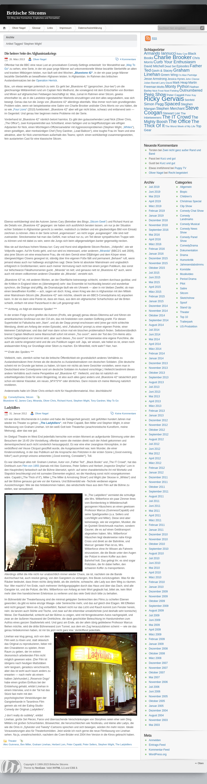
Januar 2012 (156, 472)
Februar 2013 (157, 410)
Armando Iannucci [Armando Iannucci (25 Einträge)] (160, 53)
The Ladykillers (123, 744)
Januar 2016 (156, 253)
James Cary (25, 400)
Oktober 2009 (157, 601)
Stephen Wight (81, 400)
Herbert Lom (58, 744)
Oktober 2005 (157, 701)
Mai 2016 (154, 234)
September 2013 (159, 377)
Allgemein (186, 186)
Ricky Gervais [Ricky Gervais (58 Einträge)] (164, 98)
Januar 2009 (156, 644)
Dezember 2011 (158, 477)
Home (5, 28)
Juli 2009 (154, 615)
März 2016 (155, 244)
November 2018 (158, 225)
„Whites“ (128, 127)
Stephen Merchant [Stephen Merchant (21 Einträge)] (170, 108)
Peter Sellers (90, 744)
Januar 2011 (156, 529)
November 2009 (158, 596)
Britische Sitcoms (26, 13)
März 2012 (155, 463)
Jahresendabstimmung (193, 264)
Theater (12, 741)
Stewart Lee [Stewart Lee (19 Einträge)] (171, 113)
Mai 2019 (154, 196)
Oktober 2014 (157, 315)
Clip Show (186, 206)
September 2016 (159, 229)
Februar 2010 (157, 582)
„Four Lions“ (20, 109)
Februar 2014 (157, 353)
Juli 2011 (154, 501)
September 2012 (159, 434)
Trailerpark (186, 321)
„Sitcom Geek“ (97, 221)
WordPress (11, 766)
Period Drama (188, 279)
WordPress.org (158, 754)
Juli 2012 (154, 444)
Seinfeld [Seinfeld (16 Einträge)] (189, 100)
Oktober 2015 (157, 267)
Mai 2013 (154, 396)
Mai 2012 (154, 453)
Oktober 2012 (157, 429)
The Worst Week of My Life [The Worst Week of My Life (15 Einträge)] (180, 126)
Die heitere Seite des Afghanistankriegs (30, 53)
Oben (201, 763)
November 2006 (158, 682)
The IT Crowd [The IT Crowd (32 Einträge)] (176, 117)
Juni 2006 (154, 691)
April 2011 (155, 515)
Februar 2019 (157, 210)
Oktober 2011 (157, 486)
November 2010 (158, 539)
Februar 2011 (157, 525)
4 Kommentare (128, 59)
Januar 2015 (156, 301)
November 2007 (158, 667)
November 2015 (158, 263)
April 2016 (155, 239)
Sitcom (29, 397)
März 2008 (155, 658)
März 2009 (155, 634)
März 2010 (155, 577)
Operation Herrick (46, 80)
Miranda (37, 400)
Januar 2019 (156, 215)
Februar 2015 (157, 296)
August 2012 (156, 439)
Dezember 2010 (158, 534)
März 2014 (155, 348)
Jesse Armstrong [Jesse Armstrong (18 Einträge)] (155, 79)
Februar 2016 (157, 248)
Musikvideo (186, 274)
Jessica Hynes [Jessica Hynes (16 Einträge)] (176, 79)
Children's (186, 196)
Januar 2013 (156, 415)
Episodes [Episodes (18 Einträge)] (182, 66)
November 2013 (158, 367)
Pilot (182, 283)
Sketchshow (187, 298)
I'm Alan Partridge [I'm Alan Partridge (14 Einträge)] (187, 75)
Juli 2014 (154, 329)
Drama (184, 255)
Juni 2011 (154, 505)
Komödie (185, 269)
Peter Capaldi (74, 744)
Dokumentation (189, 250)
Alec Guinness (11, 744)
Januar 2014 (156, 358)
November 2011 (158, 482)
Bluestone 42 (10, 400)
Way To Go (113, 400)
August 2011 (156, 496)
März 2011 (155, 520)
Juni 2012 (154, 448)
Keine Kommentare (125, 413)
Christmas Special (190, 201)
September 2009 (159, 605)
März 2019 (155, 206)
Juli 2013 (154, 386)
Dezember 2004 (158, 710)
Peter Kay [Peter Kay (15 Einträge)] (190, 95)
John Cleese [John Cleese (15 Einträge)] (192, 79)
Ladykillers (12, 407)
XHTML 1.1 (58, 768)
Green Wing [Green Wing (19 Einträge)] (169, 75)
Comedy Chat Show (192, 210)
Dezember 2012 (158, 420)
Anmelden (155, 740)
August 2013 (156, 382)
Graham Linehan (41, 744)
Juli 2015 (154, 272)
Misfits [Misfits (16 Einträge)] (161, 86)
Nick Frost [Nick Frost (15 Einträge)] (158, 90)
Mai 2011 (154, 510)
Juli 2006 (154, 686)
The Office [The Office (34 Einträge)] (179, 121)
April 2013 (155, 401)
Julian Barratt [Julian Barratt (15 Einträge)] (151, 82)
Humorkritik (187, 259)
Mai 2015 (154, 282)
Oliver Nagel (19, 28)
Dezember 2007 (158, 663)
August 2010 (156, 553)
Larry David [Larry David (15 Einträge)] (165, 82)
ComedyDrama (16, 397)
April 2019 (155, 201)
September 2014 (159, 320)
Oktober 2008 (157, 653)
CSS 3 (73, 768)
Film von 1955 (30, 465)
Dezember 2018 (158, 220)
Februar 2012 (157, 467)
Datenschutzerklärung (90, 28)
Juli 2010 (154, 558)
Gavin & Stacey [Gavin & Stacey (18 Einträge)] (161, 70)
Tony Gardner (98, 400)
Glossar (36, 28)
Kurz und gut (168, 158)
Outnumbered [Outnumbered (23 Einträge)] (190, 90)
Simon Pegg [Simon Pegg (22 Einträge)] (154, 104)
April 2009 (155, 629)
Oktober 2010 (157, 544)
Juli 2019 (154, 186)
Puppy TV (180, 168)
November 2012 (158, 425)
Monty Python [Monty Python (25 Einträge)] (177, 86)
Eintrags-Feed (157, 744)
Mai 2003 (154, 724)
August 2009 (156, 610)
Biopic (183, 191)
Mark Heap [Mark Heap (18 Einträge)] (180, 82)
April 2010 (155, 572)
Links (50, 28)
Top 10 (184, 317)
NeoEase (40, 768)
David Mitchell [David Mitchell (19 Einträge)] (154, 66)
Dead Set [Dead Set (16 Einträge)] (170, 66)
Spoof (183, 302)
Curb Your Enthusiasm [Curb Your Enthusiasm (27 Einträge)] (174, 62)
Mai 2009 (154, 624)
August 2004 (156, 715)
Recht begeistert (178, 172)
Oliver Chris (49, 400)
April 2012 (155, 458)
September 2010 (159, 548)
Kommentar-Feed (159, 749)
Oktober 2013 (157, 372)
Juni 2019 (154, 191)
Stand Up (185, 307)
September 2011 (159, 491)
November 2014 (158, 310)
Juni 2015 (154, 277)
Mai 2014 (154, 339)
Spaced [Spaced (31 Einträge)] (172, 103)
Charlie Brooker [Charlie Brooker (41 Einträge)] (173, 57)
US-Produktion (188, 326)
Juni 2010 (154, 563)
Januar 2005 (156, 705)
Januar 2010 (156, 586)
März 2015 (155, 291)
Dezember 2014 (158, 305)
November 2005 (158, 696)
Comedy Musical (190, 224)
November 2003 (158, 720)
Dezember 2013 (158, 363)
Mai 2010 (154, 567)
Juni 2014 (154, 334)
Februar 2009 (157, 639)
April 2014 (155, 344)
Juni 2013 (154, 391)
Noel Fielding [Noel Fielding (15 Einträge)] (171, 90)
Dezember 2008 (158, 648)
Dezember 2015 (158, 258)
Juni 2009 (154, 620)
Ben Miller (25, 744)
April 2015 (155, 286)
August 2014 (156, 325)
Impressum (65, 28)
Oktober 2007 (157, 672)
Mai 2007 (154, 677)
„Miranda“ (104, 250)
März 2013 (155, 405)
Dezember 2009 (158, 591)
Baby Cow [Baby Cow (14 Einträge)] (182, 53)
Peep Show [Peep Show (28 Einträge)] (155, 94)
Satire (183, 288)
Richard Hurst (64, 400)
